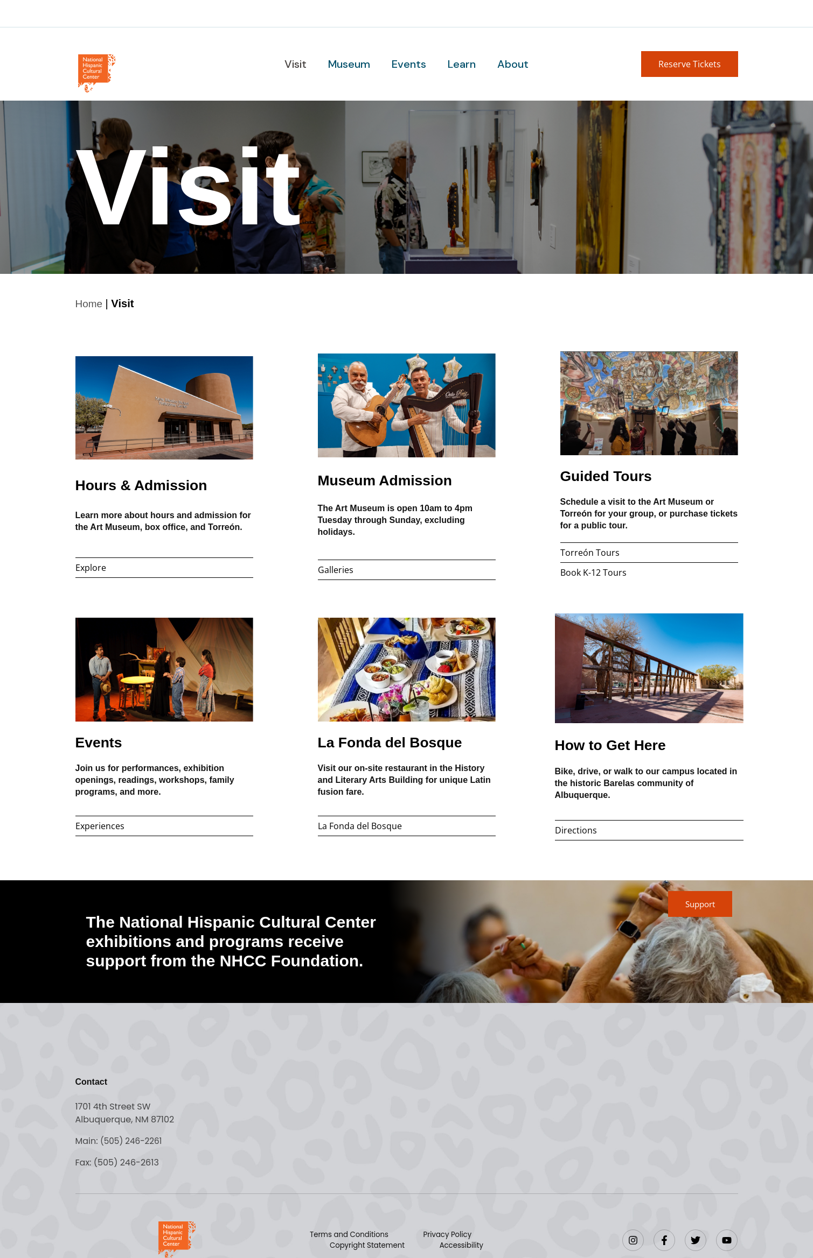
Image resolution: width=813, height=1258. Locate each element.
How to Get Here (617, 744)
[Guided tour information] (649, 403)
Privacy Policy (448, 1234)
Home (90, 303)
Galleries (335, 569)
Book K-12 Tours (593, 572)
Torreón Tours (590, 552)
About (510, 64)
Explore (90, 567)
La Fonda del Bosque (399, 741)
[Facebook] (664, 1239)
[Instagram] (633, 1239)
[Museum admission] (407, 405)
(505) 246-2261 (132, 1140)
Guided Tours (612, 475)
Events (409, 64)
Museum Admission (394, 479)
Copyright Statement (369, 1245)
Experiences (99, 825)
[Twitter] (695, 1239)
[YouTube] (727, 1239)
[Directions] (649, 668)
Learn (461, 64)
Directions (576, 830)
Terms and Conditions (352, 1234)
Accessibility (460, 1245)
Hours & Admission (150, 484)
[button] (689, 64)
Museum (350, 64)
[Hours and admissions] (164, 408)
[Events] (164, 669)
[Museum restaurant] (407, 669)
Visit (298, 64)
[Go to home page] (96, 72)
